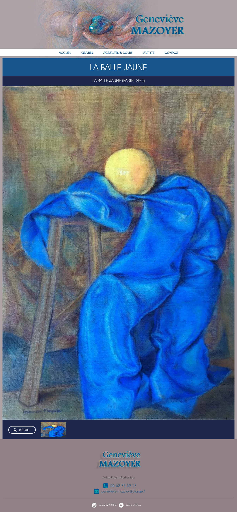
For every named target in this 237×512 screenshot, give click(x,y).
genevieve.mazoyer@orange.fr (119, 491)
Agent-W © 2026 (104, 505)
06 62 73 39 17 (119, 485)
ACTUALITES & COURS (117, 53)
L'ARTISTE (148, 53)
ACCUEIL (65, 53)
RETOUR (21, 430)
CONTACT (171, 53)
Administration (130, 505)
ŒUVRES (87, 53)
